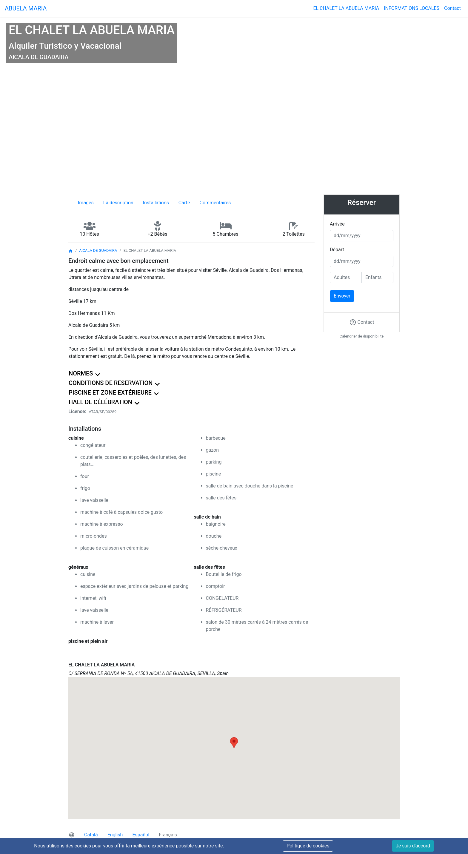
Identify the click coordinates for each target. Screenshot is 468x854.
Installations (156, 203)
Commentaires (215, 203)
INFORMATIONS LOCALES (411, 8)
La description (118, 203)
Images (86, 203)
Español (140, 835)
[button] (234, 742)
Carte (184, 203)
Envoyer (342, 296)
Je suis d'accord (413, 846)
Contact (452, 8)
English (115, 835)
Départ (337, 249)
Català (91, 835)
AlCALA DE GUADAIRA (98, 250)
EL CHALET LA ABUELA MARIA (346, 8)
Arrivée (337, 224)
